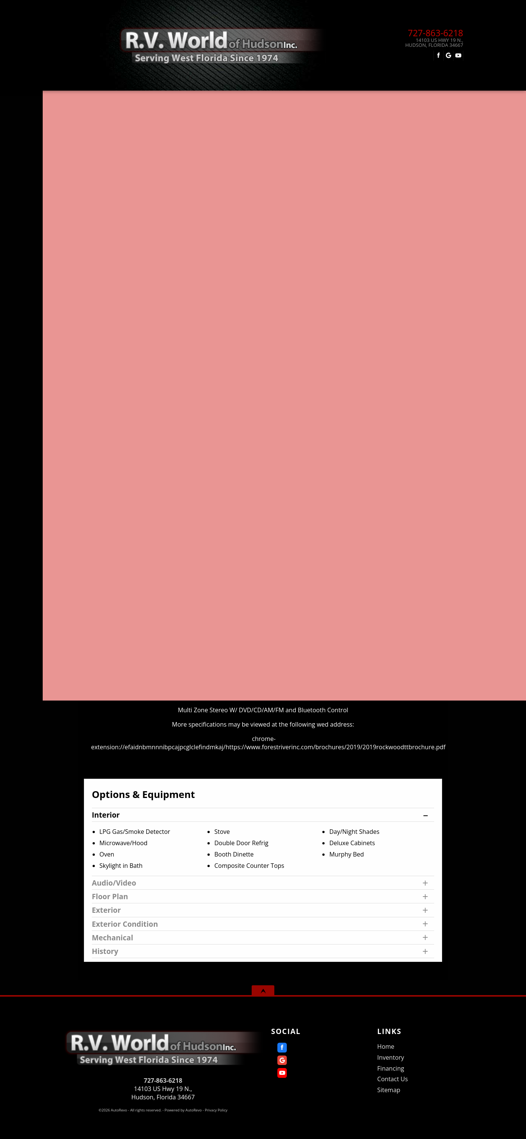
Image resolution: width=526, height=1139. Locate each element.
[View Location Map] (422, 43)
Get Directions (389, 352)
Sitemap (388, 1090)
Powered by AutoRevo (183, 1110)
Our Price (130, 332)
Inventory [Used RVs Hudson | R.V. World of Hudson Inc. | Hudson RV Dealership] (205, 98)
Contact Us (392, 1079)
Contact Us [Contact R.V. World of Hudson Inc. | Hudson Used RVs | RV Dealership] (398, 98)
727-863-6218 (163, 1080)
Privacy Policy (216, 1110)
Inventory (390, 1057)
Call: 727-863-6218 (389, 336)
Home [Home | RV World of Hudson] (117, 98)
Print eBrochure (389, 368)
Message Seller (389, 319)
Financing (301, 98)
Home (385, 1046)
